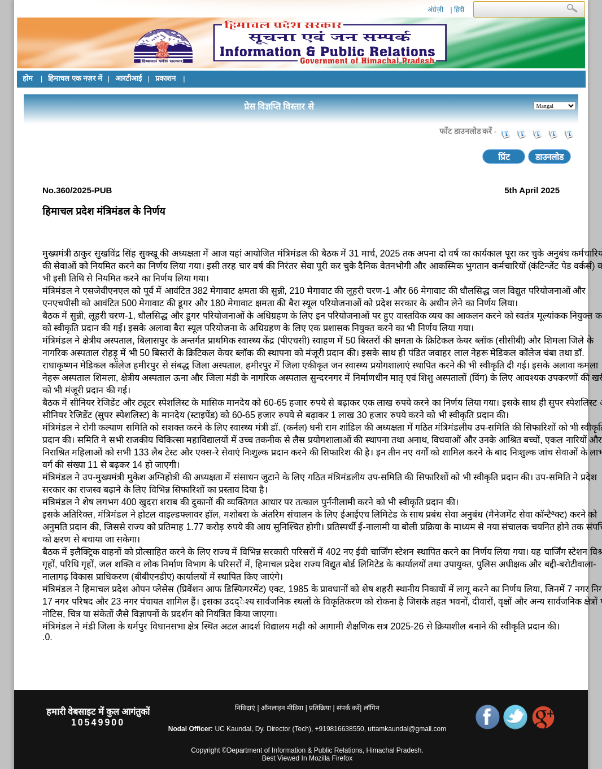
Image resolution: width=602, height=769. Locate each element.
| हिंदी (457, 10)
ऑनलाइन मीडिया (282, 708)
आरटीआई (128, 78)
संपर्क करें (348, 708)
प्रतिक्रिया (320, 708)
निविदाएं (245, 708)
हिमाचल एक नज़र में (75, 78)
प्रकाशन (166, 78)
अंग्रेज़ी (435, 10)
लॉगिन (370, 708)
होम (29, 78)
